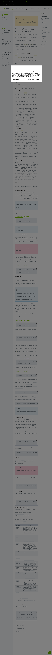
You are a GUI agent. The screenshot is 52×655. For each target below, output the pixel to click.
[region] (26, 73)
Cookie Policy (14, 73)
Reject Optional (31, 79)
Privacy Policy (14, 76)
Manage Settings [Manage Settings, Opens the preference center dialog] (16, 79)
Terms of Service (19, 75)
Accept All (37, 79)
